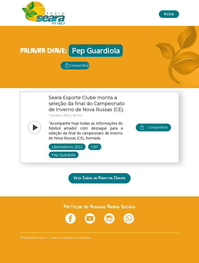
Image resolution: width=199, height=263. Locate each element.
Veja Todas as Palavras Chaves (99, 178)
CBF (94, 146)
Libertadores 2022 (67, 146)
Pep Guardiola (63, 154)
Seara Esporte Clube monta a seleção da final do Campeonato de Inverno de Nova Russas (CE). (87, 103)
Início (169, 14)
